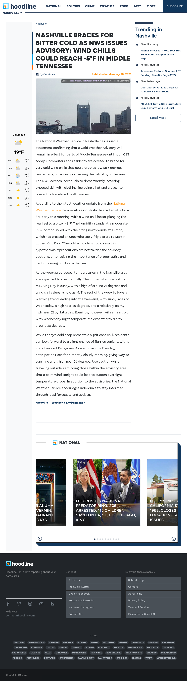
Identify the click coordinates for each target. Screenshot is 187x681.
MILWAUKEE (62, 653)
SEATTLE (136, 658)
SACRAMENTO (67, 658)
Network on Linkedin (81, 600)
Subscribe (175, 6)
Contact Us (75, 614)
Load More (158, 118)
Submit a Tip (136, 580)
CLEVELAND (21, 648)
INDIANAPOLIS (135, 648)
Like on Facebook (79, 594)
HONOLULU (103, 648)
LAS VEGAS (168, 648)
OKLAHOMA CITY (134, 653)
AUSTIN (94, 642)
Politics (73, 6)
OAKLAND (54, 642)
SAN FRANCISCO (37, 642)
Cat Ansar (47, 74)
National (53, 6)
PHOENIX (17, 658)
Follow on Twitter (78, 587)
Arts (137, 6)
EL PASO (90, 648)
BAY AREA (68, 642)
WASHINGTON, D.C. (166, 658)
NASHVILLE (96, 653)
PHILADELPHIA (168, 653)
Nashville (41, 24)
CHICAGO (153, 642)
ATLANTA (81, 642)
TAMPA (148, 658)
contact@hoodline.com (20, 615)
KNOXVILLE (152, 648)
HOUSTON (119, 648)
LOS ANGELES (19, 653)
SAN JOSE (19, 642)
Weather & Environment (67, 403)
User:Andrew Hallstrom (81, 81)
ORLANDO (152, 653)
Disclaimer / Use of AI (141, 614)
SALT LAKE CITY (86, 658)
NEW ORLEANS (113, 653)
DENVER (63, 648)
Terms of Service (138, 607)
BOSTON (123, 642)
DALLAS (50, 648)
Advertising (135, 594)
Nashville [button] (11, 13)
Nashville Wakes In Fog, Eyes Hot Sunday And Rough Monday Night (161, 54)
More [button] (151, 6)
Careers (133, 587)
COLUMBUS (36, 648)
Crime (90, 6)
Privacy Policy (136, 600)
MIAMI (48, 653)
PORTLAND (49, 658)
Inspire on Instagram (81, 607)
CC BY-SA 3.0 (99, 81)
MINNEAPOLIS (79, 653)
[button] (40, 538)
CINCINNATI (168, 642)
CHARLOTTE (138, 642)
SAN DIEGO (122, 658)
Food (124, 6)
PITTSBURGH (33, 658)
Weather (107, 6)
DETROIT (76, 648)
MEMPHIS (35, 653)
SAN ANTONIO (105, 658)
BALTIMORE (108, 642)
